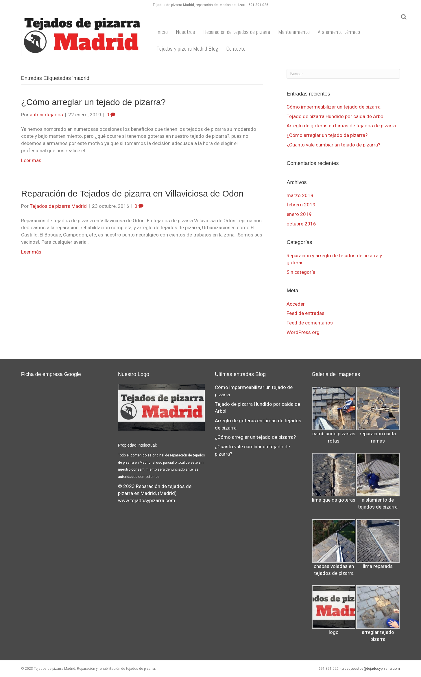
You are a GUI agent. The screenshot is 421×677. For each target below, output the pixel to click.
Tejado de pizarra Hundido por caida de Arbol (336, 116)
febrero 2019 (301, 205)
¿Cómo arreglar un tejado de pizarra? (93, 102)
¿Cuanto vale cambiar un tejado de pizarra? (333, 145)
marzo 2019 (300, 195)
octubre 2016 (301, 224)
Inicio (162, 32)
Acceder (296, 304)
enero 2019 (299, 214)
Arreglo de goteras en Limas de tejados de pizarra (341, 126)
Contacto (235, 48)
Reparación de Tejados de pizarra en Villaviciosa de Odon (132, 193)
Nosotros (185, 32)
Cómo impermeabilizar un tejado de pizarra (334, 107)
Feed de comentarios (310, 323)
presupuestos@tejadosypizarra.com (370, 669)
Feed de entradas (305, 313)
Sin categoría (301, 272)
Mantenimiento (294, 32)
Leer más (31, 160)
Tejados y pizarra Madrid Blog (187, 48)
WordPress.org (303, 332)
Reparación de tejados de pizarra (236, 32)
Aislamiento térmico (339, 32)
